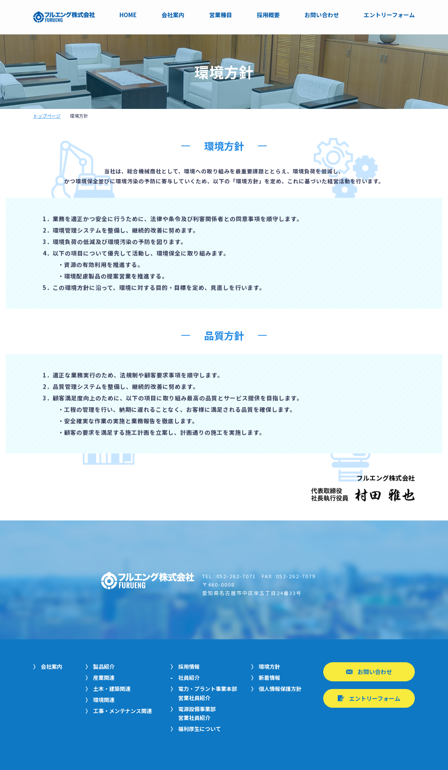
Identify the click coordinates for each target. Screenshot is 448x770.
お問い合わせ (322, 15)
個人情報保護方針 (280, 688)
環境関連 (103, 700)
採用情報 (189, 666)
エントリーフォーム (389, 15)
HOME (128, 15)
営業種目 (220, 15)
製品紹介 (103, 666)
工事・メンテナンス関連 (122, 711)
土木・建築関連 (112, 688)
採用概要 (268, 15)
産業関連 (103, 677)
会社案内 (172, 15)
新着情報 (269, 677)
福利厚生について (199, 729)
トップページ (47, 115)
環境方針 (269, 666)
